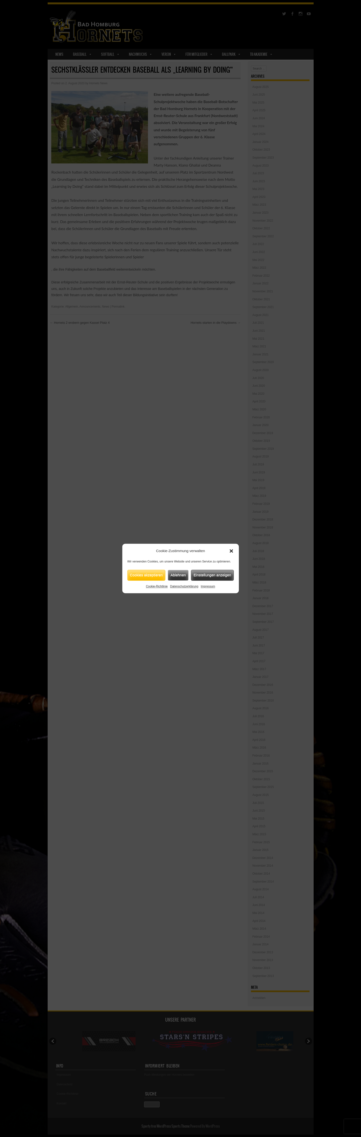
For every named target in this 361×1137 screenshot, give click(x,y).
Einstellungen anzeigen (212, 575)
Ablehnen (178, 575)
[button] (231, 551)
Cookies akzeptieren (146, 575)
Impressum (208, 586)
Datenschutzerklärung (184, 586)
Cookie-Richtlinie (157, 586)
